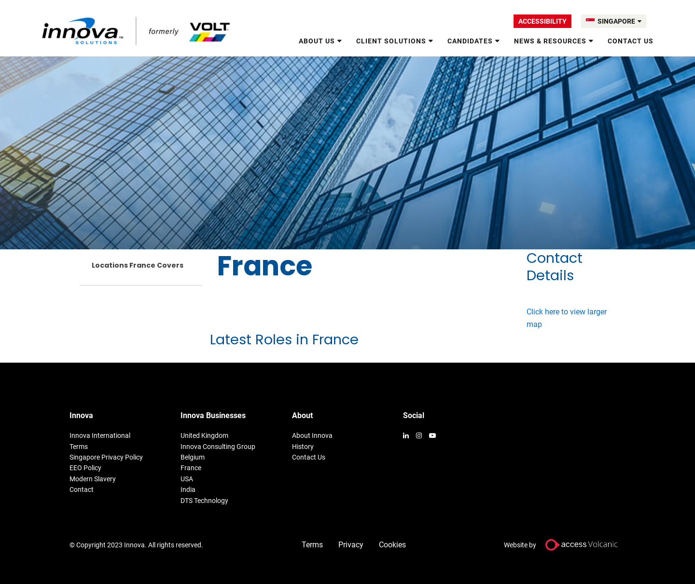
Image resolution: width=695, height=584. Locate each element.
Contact (82, 489)
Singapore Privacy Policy (106, 457)
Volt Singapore (137, 30)
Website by (565, 545)
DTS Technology (204, 500)
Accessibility (542, 21)
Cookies (392, 544)
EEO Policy (85, 468)
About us (317, 41)
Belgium (193, 457)
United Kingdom (204, 435)
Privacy (350, 544)
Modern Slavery (93, 479)
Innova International (100, 435)
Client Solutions (391, 41)
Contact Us (630, 41)
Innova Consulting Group (218, 446)
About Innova (312, 435)
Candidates (470, 41)
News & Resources (550, 41)
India (188, 489)
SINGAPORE (619, 21)
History (303, 446)
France (191, 468)
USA (187, 479)
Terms (79, 446)
